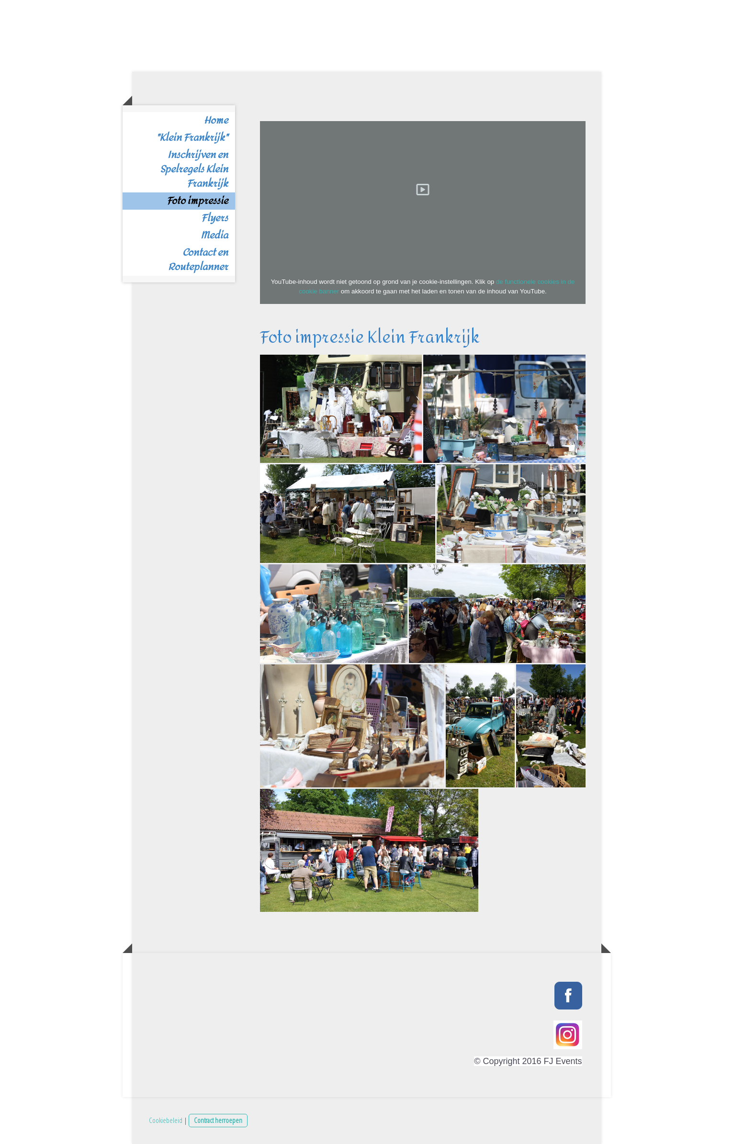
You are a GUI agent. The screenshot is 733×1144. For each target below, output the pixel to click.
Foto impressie (197, 201)
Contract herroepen (218, 1120)
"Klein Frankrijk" (192, 137)
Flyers (214, 218)
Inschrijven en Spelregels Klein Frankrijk (194, 169)
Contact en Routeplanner (198, 260)
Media (214, 235)
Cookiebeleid (165, 1120)
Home (216, 120)
